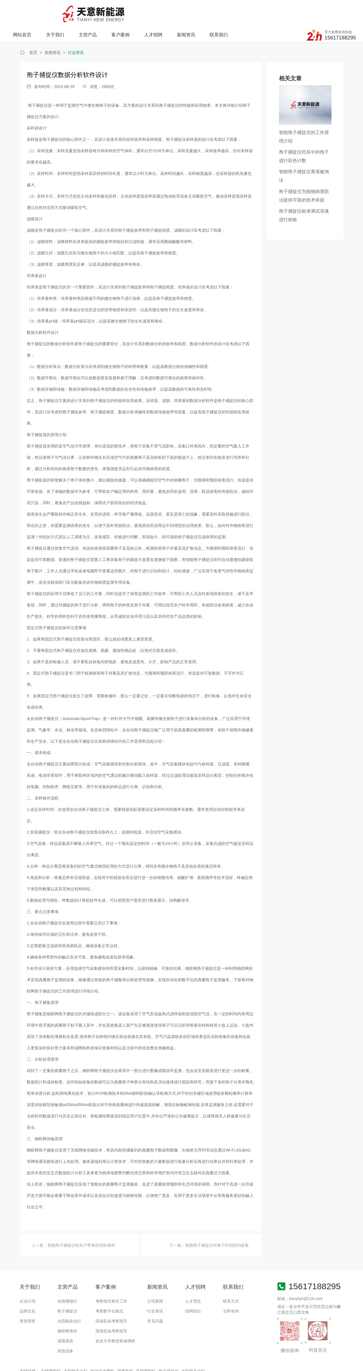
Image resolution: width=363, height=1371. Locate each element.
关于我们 (116, 10)
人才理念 (193, 1279)
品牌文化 (28, 1289)
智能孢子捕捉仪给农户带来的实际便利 (81, 1223)
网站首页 (84, 10)
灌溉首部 (125, 1349)
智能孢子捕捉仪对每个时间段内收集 (217, 1223)
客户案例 (181, 10)
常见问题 (155, 1299)
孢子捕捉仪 (37, 322)
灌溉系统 (65, 1319)
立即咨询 (231, 1289)
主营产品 (149, 10)
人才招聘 (214, 10)
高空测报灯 (146, 1349)
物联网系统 (67, 1309)
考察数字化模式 (109, 1289)
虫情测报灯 (67, 1279)
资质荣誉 (28, 1299)
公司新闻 (155, 1279)
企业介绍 (28, 1279)
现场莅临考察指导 (111, 1299)
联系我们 (279, 10)
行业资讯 (76, 31)
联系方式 (231, 1279)
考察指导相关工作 (111, 1279)
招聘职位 (193, 1289)
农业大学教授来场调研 (115, 1319)
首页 (33, 31)
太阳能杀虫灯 (69, 1299)
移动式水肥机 (102, 1349)
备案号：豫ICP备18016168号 (205, 1364)
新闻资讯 (246, 10)
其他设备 (65, 1329)
